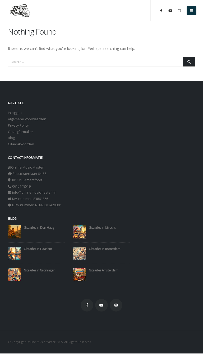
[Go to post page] (14, 232)
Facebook (87, 305)
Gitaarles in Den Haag (39, 228)
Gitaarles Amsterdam (103, 270)
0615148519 (21, 186)
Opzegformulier (20, 132)
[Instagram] (179, 10)
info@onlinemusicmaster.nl (34, 193)
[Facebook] (161, 10)
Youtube (101, 305)
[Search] (189, 61)
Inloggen (15, 113)
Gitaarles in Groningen (39, 270)
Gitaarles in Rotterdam (104, 249)
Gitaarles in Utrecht (102, 228)
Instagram (116, 305)
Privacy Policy (18, 125)
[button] (191, 10)
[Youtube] (170, 10)
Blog (11, 138)
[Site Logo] (20, 10)
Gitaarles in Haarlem (38, 249)
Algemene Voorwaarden (27, 119)
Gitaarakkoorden (21, 144)
